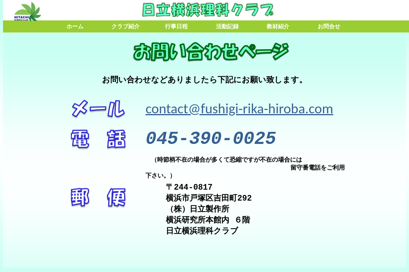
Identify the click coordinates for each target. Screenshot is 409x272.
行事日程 (176, 26)
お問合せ (329, 26)
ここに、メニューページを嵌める (204, 150)
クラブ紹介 (125, 26)
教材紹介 (278, 26)
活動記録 (227, 26)
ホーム (74, 26)
